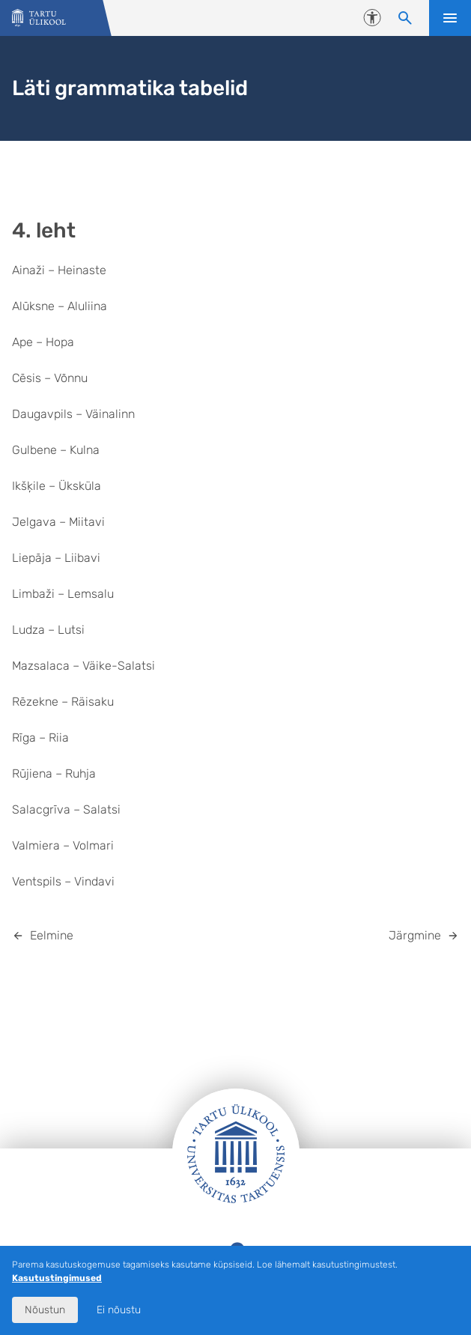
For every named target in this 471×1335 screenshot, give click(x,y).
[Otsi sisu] (405, 18)
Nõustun (45, 1310)
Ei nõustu (119, 1310)
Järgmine (415, 935)
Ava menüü (450, 18)
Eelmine (51, 935)
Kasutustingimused (57, 1278)
